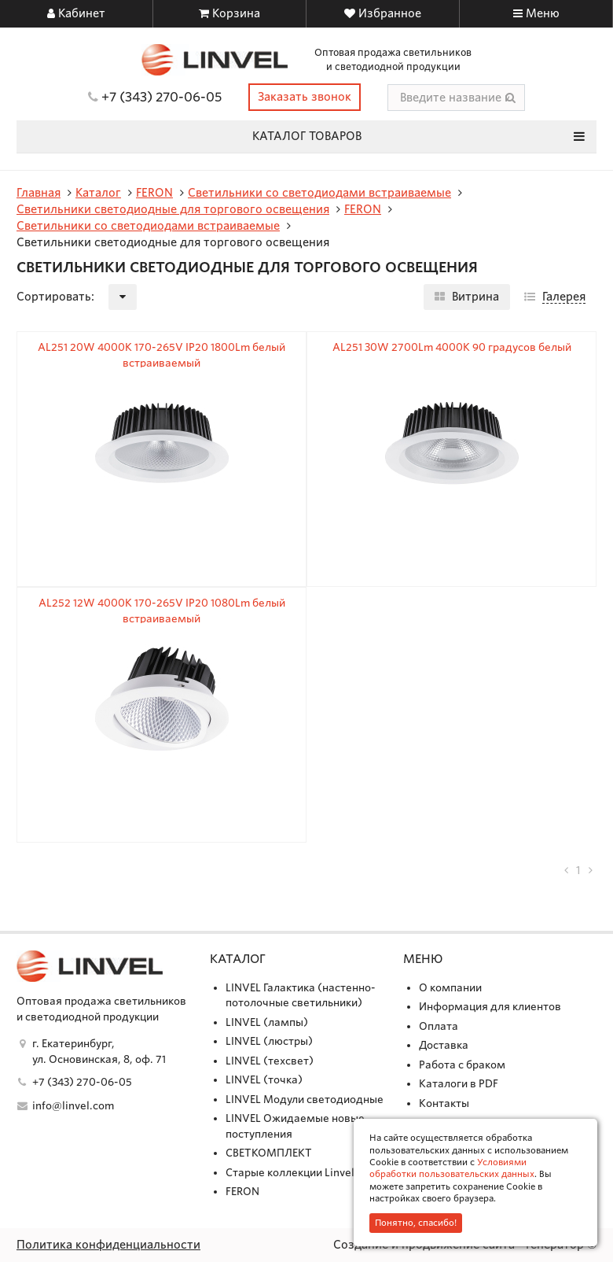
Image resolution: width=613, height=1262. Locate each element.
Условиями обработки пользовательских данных (451, 1168)
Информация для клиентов (490, 1007)
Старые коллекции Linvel (290, 1173)
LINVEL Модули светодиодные (305, 1099)
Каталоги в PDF (458, 1084)
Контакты (444, 1103)
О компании (450, 988)
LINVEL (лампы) (267, 1022)
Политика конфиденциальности (108, 1244)
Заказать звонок (304, 96)
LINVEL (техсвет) (270, 1061)
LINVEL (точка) (264, 1080)
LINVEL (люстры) (269, 1041)
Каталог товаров (418, 136)
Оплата (438, 1026)
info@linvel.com (73, 1106)
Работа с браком (462, 1065)
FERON (242, 1191)
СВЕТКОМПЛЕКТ (269, 1153)
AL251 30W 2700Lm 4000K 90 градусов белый (451, 347)
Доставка (443, 1045)
